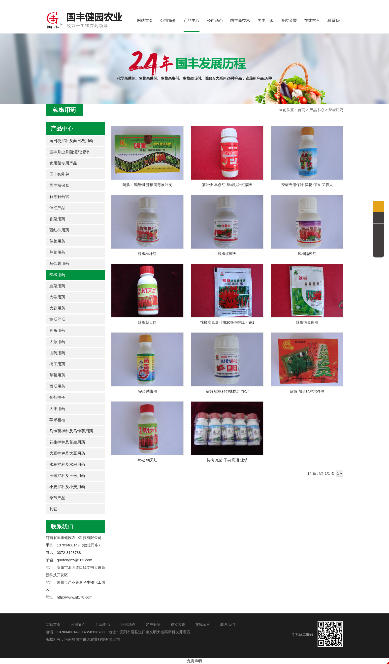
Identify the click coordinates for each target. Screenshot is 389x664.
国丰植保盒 (59, 185)
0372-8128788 (93, 632)
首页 (301, 110)
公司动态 (215, 20)
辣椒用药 (335, 110)
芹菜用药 (57, 252)
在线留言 (312, 20)
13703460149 (68, 632)
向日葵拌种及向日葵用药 (71, 141)
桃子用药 (57, 364)
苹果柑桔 (57, 420)
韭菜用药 (57, 286)
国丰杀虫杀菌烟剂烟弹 (69, 152)
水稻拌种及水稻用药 (67, 464)
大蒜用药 (57, 308)
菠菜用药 (57, 241)
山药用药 (57, 353)
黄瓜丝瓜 (57, 319)
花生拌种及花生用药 (67, 442)
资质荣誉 (289, 20)
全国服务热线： (320, 4)
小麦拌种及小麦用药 (67, 487)
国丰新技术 (240, 20)
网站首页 (145, 20)
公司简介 (168, 20)
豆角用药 (57, 330)
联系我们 (335, 20)
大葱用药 (57, 342)
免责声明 (194, 661)
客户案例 (152, 624)
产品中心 (191, 25)
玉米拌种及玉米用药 (67, 476)
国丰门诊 (265, 20)
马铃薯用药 (59, 263)
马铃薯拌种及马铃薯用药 (71, 431)
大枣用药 (57, 409)
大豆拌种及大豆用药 (67, 453)
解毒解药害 (59, 196)
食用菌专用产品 (63, 163)
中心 (62, 128)
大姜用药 (57, 297)
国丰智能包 (59, 174)
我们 (62, 526)
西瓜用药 (57, 386)
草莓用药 (57, 375)
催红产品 (57, 208)
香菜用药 (57, 219)
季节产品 (57, 498)
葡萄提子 (57, 397)
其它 (53, 509)
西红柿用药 (59, 230)
